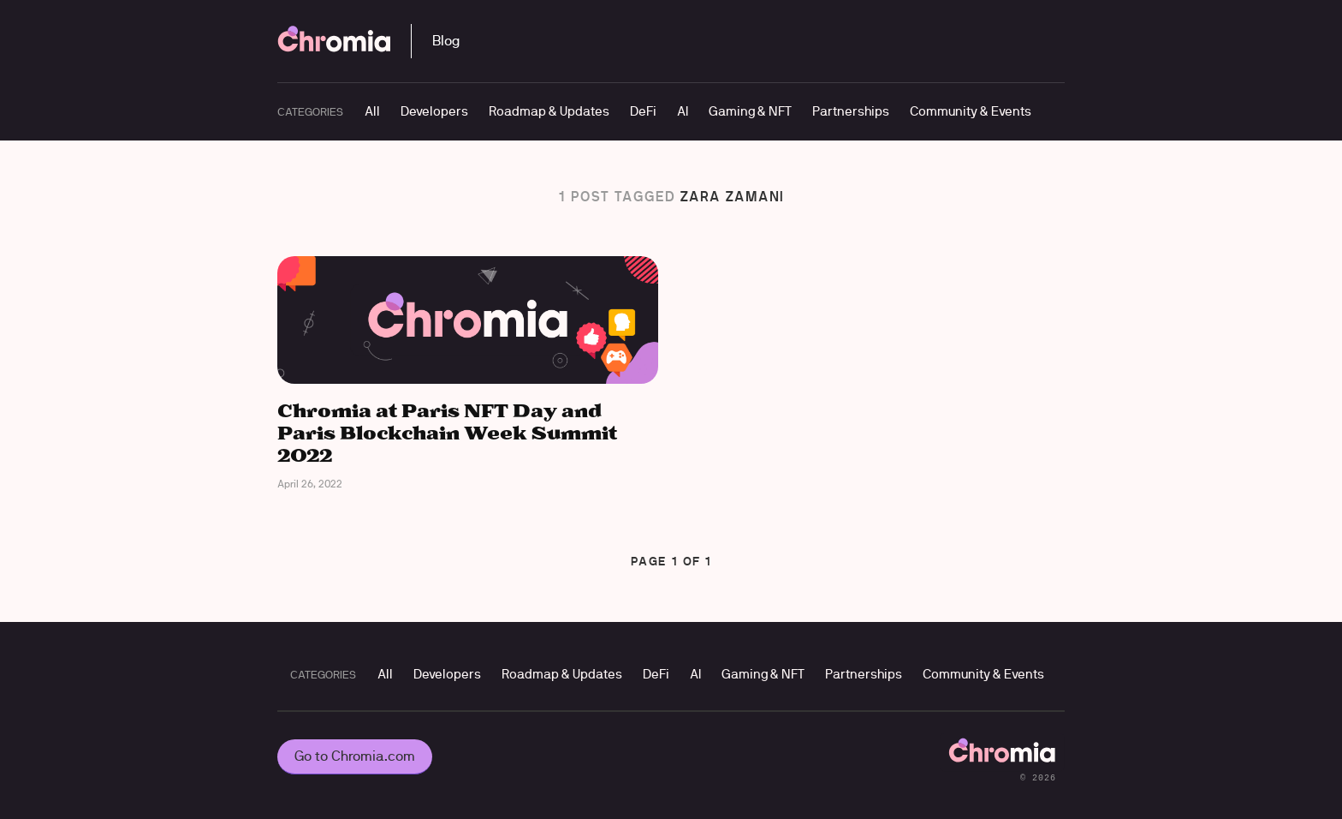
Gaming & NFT (750, 111)
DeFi (643, 111)
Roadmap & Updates (549, 111)
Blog (446, 41)
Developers (434, 111)
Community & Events (970, 111)
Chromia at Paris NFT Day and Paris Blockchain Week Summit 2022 (447, 434)
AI (682, 111)
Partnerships (850, 111)
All (372, 111)
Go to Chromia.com (354, 756)
